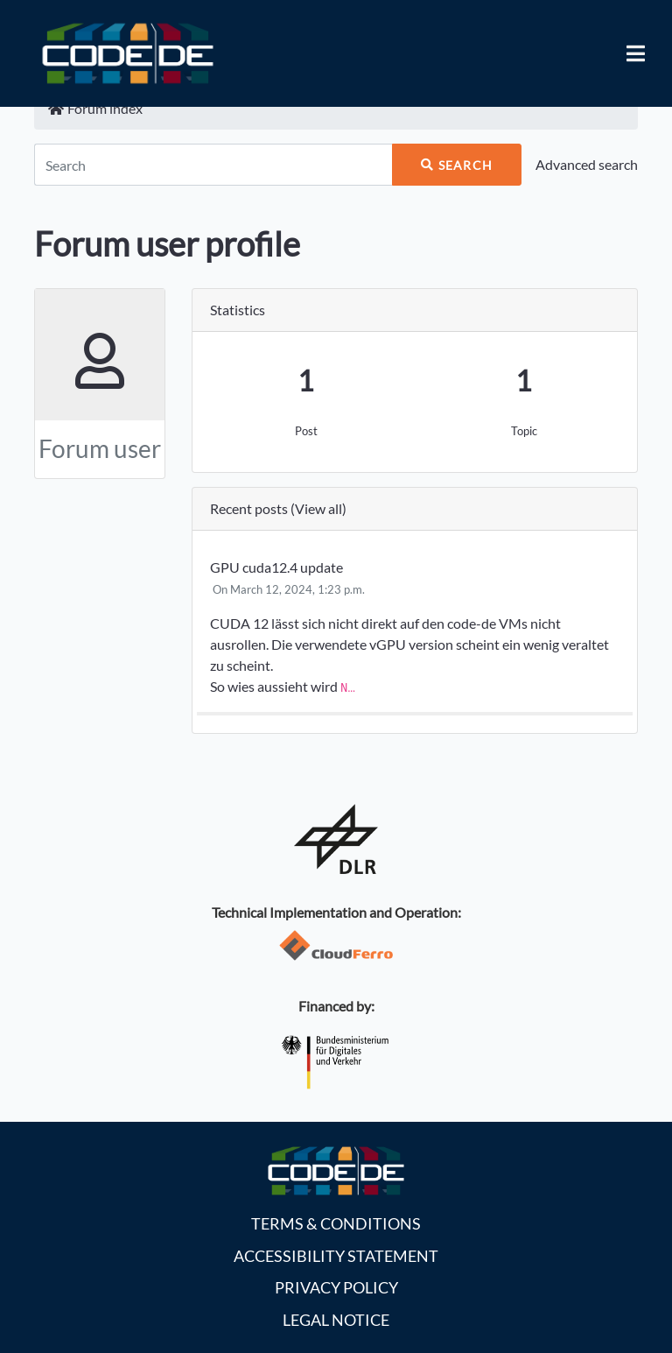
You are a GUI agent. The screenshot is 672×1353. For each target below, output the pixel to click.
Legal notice (336, 1320)
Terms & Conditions (336, 1224)
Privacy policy (336, 1288)
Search (457, 165)
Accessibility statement (336, 1256)
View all (318, 508)
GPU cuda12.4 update (276, 567)
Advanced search (587, 164)
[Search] (213, 165)
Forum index (95, 108)
